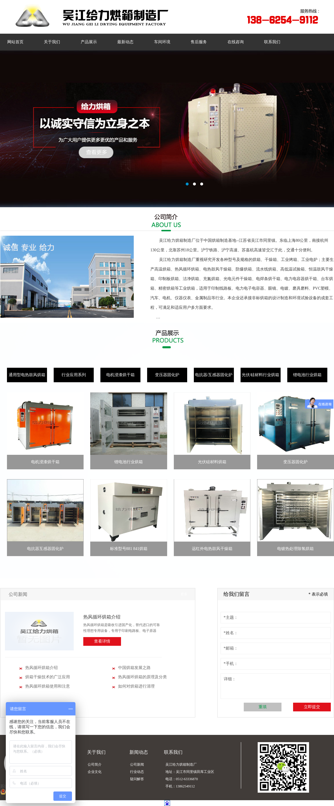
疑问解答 (137, 779)
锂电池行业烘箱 (307, 375)
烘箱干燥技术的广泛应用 (47, 677)
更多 (183, 594)
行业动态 (137, 772)
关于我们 (52, 42)
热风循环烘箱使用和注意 (47, 686)
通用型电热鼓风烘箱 (27, 375)
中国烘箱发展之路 (134, 668)
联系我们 (272, 42)
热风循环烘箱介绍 (101, 616)
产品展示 (89, 42)
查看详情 (102, 641)
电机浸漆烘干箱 (120, 375)
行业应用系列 (74, 375)
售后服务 (199, 42)
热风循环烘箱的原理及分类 (142, 677)
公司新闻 (18, 594)
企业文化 (95, 772)
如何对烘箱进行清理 (136, 686)
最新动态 (125, 42)
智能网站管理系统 (167, 129)
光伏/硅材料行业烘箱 (260, 375)
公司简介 (95, 764)
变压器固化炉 (167, 375)
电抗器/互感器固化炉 (214, 375)
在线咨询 (236, 42)
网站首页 (15, 42)
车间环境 (162, 42)
